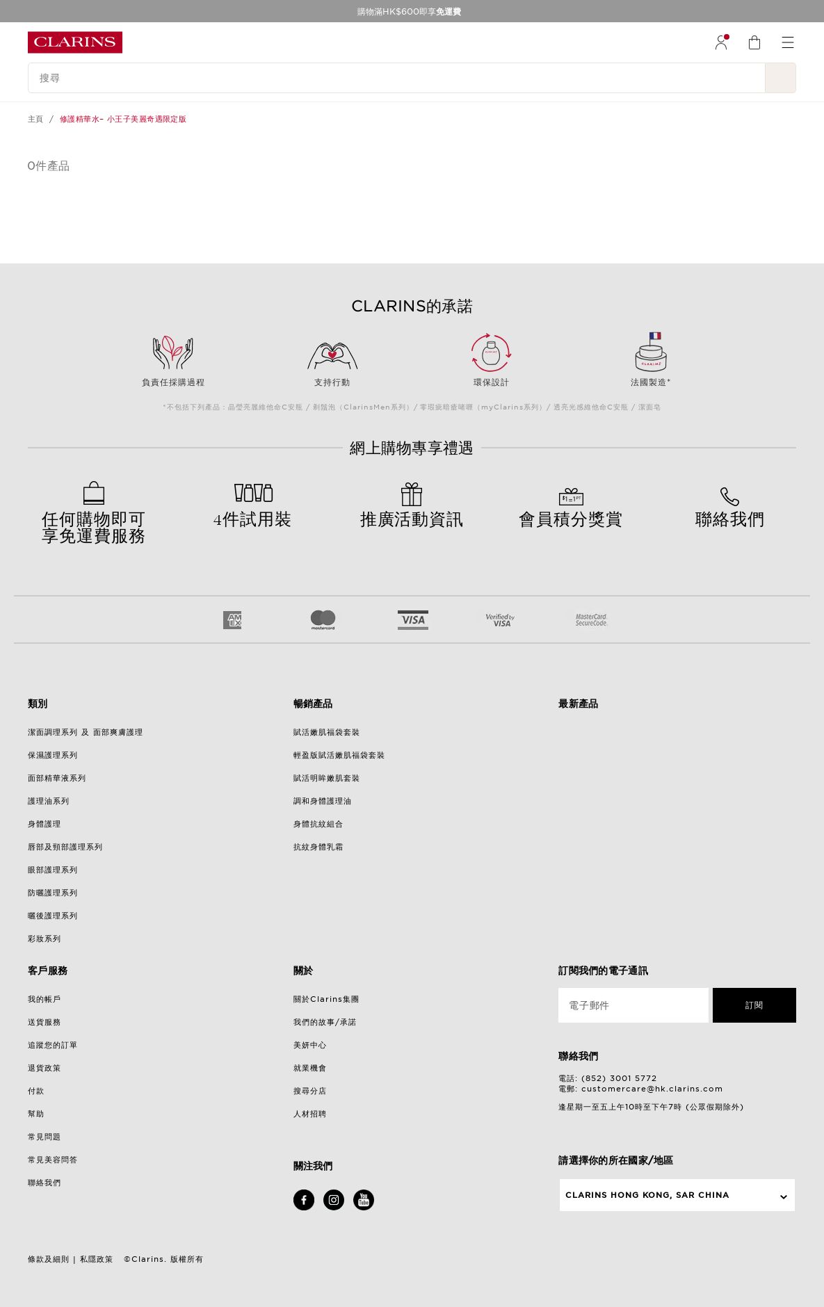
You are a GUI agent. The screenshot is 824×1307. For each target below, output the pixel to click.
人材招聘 (310, 1114)
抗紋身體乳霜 (318, 847)
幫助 (36, 1114)
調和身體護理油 (322, 801)
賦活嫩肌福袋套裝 (326, 732)
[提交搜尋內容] (781, 78)
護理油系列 (49, 801)
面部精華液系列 (57, 778)
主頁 (36, 119)
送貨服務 (44, 1022)
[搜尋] (397, 78)
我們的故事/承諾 (325, 1022)
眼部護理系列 (53, 870)
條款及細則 (49, 1259)
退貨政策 (44, 1068)
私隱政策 (96, 1259)
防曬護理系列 (53, 893)
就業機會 (310, 1068)
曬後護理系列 (53, 915)
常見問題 (44, 1137)
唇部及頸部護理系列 (65, 847)
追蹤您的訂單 (53, 1045)
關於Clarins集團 (326, 999)
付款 (36, 1091)
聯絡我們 (44, 1182)
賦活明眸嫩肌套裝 (326, 778)
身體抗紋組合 (318, 824)
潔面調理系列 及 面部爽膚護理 (85, 732)
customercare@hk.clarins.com (652, 1089)
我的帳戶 (44, 999)
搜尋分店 (310, 1091)
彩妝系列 (44, 938)
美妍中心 (310, 1045)
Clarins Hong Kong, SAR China (647, 1195)
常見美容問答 (53, 1159)
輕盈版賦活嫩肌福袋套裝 (339, 755)
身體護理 (44, 824)
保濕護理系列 (53, 755)
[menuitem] (721, 42)
